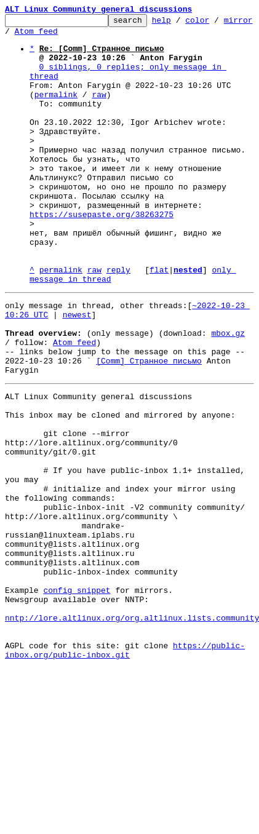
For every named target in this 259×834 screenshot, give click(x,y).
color (216, 23)
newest (77, 371)
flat (159, 321)
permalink (56, 110)
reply (118, 321)
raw (99, 110)
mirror (19, 36)
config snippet (76, 698)
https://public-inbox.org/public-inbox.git (125, 771)
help (180, 23)
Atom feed (69, 36)
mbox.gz (228, 393)
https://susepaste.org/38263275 (101, 254)
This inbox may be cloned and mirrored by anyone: (120, 488)
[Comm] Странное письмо (149, 426)
